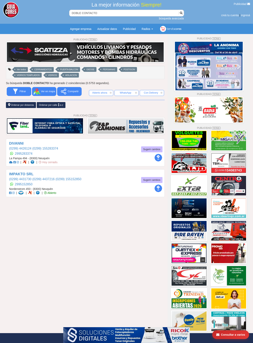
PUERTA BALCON (69, 69)
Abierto (50, 192)
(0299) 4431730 (20, 179)
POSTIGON (129, 69)
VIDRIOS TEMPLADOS (28, 75)
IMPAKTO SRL (21, 174)
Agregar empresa (80, 28)
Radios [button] (147, 28)
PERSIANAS (109, 69)
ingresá (245, 15)
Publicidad (242, 4)
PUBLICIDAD (85, 39)
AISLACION (71, 75)
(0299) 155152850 (68, 179)
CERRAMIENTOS (43, 69)
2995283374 (23, 153)
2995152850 (23, 184)
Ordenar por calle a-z (51, 104)
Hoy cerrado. (48, 162)
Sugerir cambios (151, 149)
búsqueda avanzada (171, 18)
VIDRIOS (52, 75)
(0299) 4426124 (20, 148)
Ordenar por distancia (21, 104)
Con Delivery (153, 92)
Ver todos (21, 69)
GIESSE (90, 69)
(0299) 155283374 (45, 148)
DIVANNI (16, 143)
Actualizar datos (107, 28)
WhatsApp (128, 92)
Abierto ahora (102, 92)
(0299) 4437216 (43, 179)
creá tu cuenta (230, 15)
